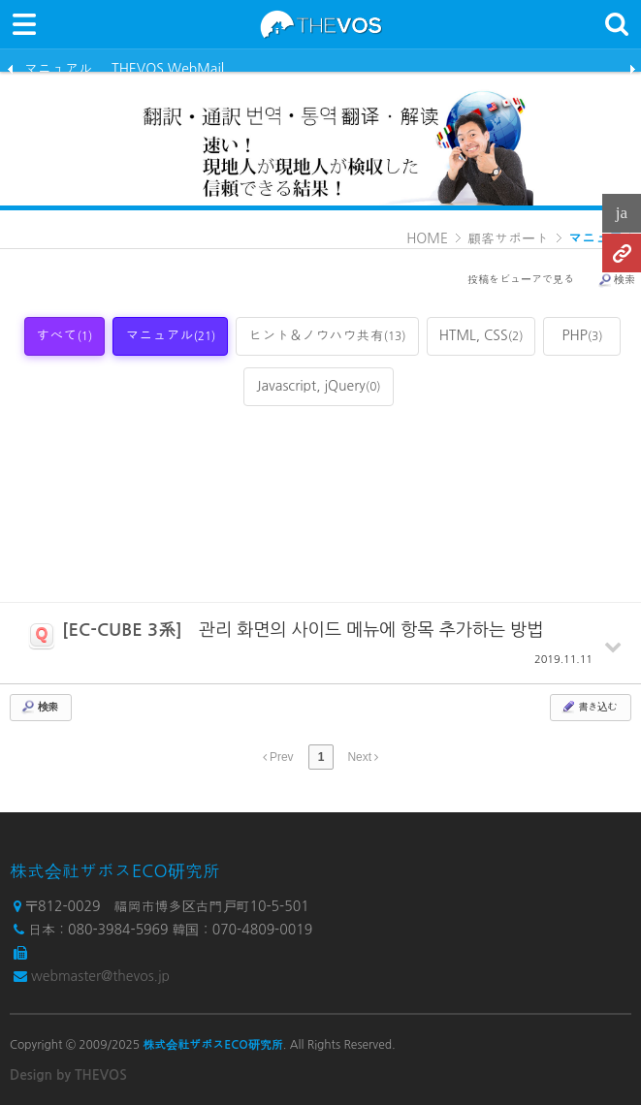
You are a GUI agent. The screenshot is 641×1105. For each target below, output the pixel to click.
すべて (65, 335)
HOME (427, 238)
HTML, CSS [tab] (481, 335)
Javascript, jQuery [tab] (318, 386)
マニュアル (58, 67)
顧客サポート (508, 238)
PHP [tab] (581, 335)
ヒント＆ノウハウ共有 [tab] (326, 335)
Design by (68, 1075)
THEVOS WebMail (168, 67)
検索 (616, 280)
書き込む (589, 706)
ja (621, 213)
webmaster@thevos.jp (100, 976)
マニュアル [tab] (170, 335)
